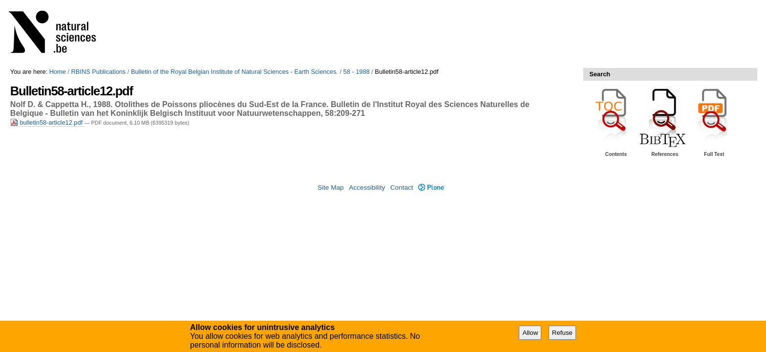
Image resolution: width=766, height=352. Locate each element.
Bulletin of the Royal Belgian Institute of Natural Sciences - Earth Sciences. (234, 71)
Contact (401, 187)
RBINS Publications (98, 71)
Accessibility (367, 187)
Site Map (331, 187)
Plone (431, 187)
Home (57, 71)
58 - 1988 (356, 71)
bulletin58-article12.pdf (47, 122)
